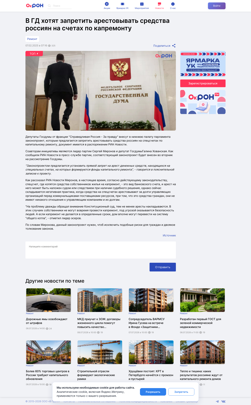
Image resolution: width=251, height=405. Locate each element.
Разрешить (153, 391)
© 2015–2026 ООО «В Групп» (42, 401)
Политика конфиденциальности (138, 401)
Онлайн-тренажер (187, 401)
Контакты (69, 401)
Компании (166, 401)
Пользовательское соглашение (97, 401)
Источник (169, 235)
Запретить (181, 391)
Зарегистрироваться (202, 83)
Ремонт (32, 39)
